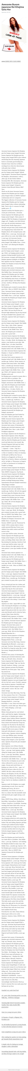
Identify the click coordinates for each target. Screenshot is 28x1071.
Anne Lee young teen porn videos (11, 1012)
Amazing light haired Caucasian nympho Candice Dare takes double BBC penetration (13, 1005)
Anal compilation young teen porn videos (14, 1032)
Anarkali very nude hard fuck (10, 990)
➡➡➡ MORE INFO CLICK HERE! (11, 61)
